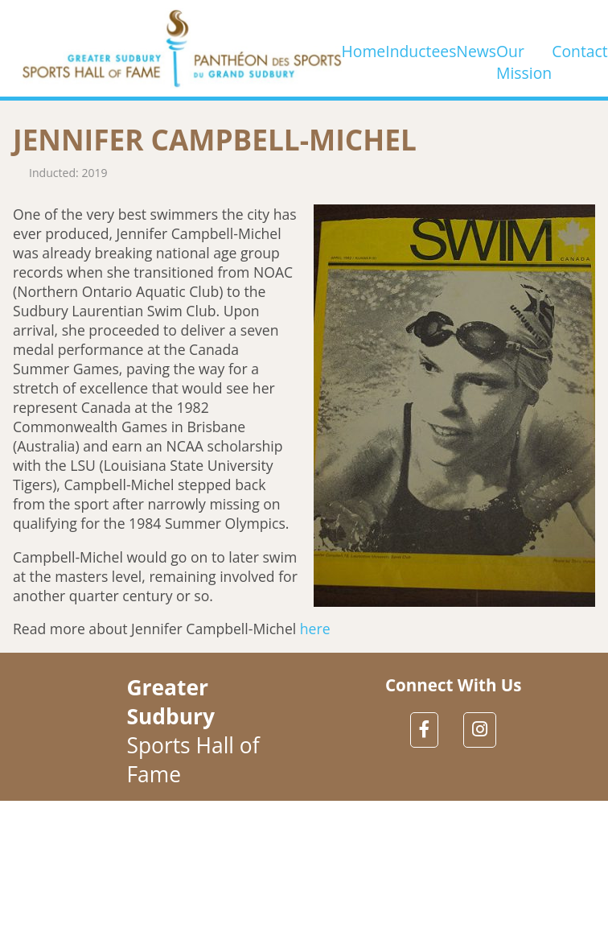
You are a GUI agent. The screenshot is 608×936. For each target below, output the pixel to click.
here (315, 628)
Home (364, 48)
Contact (580, 48)
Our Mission (524, 48)
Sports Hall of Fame (192, 731)
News (476, 48)
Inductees (420, 48)
